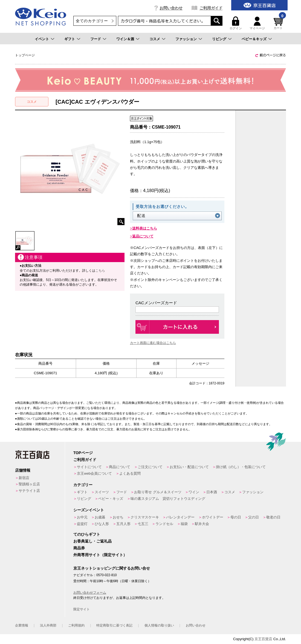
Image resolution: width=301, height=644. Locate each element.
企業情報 (21, 625)
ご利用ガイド (210, 8)
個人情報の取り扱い (159, 625)
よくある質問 (130, 473)
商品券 (79, 548)
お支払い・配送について (189, 467)
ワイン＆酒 (125, 39)
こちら (100, 270)
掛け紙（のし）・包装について (241, 467)
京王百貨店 (263, 639)
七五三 (143, 524)
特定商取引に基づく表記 (114, 625)
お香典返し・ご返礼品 (92, 541)
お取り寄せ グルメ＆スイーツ (157, 492)
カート (279, 23)
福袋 (184, 524)
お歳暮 (100, 517)
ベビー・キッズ (110, 499)
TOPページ (83, 453)
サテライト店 (29, 491)
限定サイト (81, 609)
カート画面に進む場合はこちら (153, 343)
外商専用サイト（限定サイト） (100, 555)
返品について (143, 236)
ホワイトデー (212, 517)
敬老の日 (273, 517)
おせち (118, 517)
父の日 (253, 517)
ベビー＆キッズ (254, 39)
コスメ (154, 39)
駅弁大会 (202, 524)
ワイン (194, 492)
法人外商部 (48, 625)
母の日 (235, 517)
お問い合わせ (171, 8)
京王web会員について (94, 473)
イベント (42, 39)
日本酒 (211, 492)
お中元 (82, 517)
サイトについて (89, 467)
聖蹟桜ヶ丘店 (29, 484)
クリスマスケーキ (145, 517)
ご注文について (150, 467)
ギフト (69, 39)
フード (95, 39)
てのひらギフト (86, 534)
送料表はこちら (144, 228)
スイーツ (102, 492)
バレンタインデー (180, 517)
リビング (219, 39)
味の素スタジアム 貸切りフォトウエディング (168, 499)
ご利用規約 (76, 625)
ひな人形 (102, 524)
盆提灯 (82, 524)
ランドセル (164, 524)
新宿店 (24, 478)
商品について (119, 467)
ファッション (186, 39)
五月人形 (123, 524)
